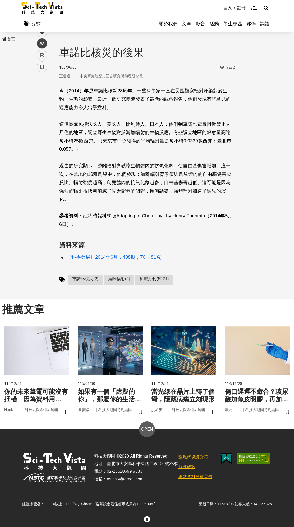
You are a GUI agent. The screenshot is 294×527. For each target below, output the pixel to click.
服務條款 (186, 467)
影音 (200, 23)
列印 (42, 147)
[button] (266, 8)
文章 (186, 23)
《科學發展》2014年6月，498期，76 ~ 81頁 (114, 257)
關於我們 (168, 23)
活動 (214, 23)
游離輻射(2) (119, 278)
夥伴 (251, 23)
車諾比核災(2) (85, 278)
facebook (42, 101)
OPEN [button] (147, 429)
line (40, 124)
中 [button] (42, 136)
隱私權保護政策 (193, 457)
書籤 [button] (42, 159)
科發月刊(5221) (154, 278)
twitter (42, 113)
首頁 (8, 39)
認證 (265, 23)
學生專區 (232, 23)
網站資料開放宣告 (195, 476)
